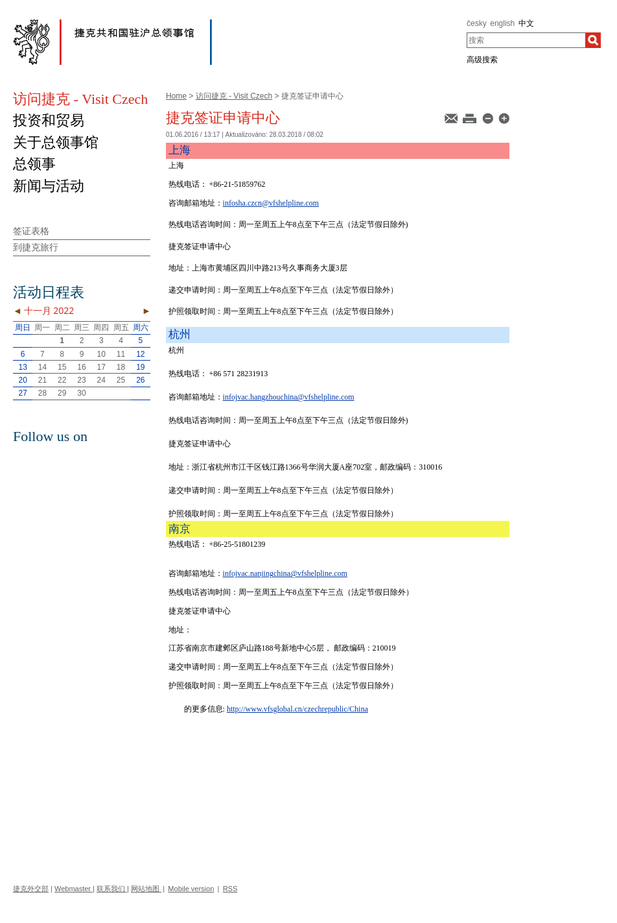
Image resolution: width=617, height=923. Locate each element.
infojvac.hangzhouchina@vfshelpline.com (289, 397)
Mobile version (191, 889)
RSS (230, 889)
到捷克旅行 (35, 247)
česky (477, 23)
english (502, 23)
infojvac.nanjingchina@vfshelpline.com (285, 573)
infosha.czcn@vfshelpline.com (271, 203)
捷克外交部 (31, 889)
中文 (526, 23)
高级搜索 (482, 60)
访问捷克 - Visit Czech (234, 96)
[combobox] (526, 40)
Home (176, 96)
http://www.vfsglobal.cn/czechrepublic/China (297, 708)
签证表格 (31, 231)
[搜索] (593, 40)
